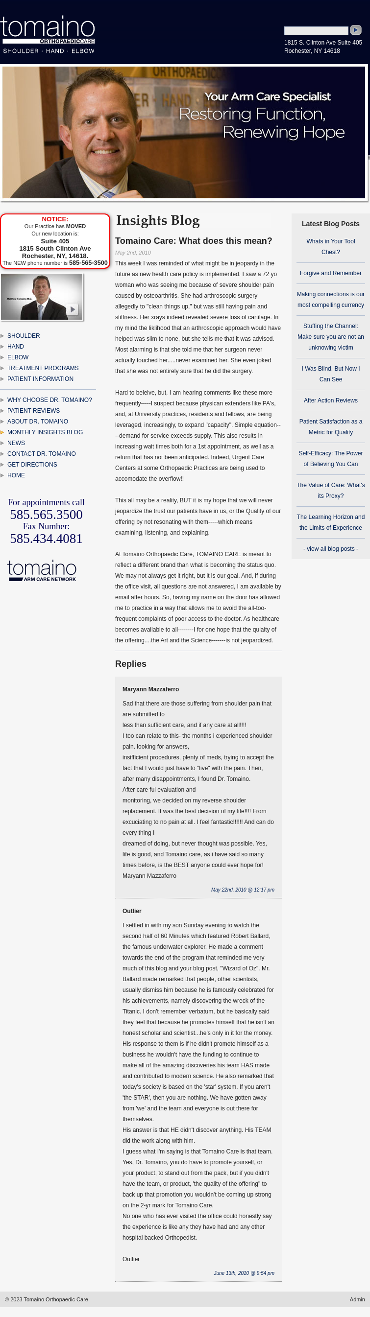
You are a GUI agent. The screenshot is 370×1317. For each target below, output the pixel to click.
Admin (357, 1299)
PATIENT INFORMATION (40, 379)
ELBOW (17, 357)
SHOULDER (23, 335)
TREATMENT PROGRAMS (43, 368)
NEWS (16, 443)
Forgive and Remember (331, 273)
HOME (16, 475)
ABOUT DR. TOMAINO (37, 421)
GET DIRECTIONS (32, 464)
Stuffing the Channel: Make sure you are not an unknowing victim (330, 337)
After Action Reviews (331, 400)
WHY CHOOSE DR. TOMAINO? (49, 400)
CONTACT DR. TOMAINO (41, 453)
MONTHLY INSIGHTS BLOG (45, 432)
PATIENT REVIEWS (33, 410)
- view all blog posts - (330, 548)
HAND (15, 346)
